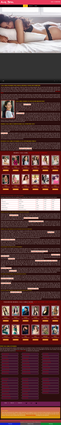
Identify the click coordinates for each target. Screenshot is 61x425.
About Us (31, 5)
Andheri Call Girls (5, 359)
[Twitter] (26, 403)
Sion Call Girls (25, 392)
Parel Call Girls (25, 381)
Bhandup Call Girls (5, 367)
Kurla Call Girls (45, 373)
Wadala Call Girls (46, 389)
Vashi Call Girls (46, 378)
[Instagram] (36, 403)
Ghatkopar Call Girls (26, 367)
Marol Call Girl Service (6, 268)
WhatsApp (51, 423)
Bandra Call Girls (5, 362)
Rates (36, 5)
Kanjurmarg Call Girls (47, 362)
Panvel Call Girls (25, 384)
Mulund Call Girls (5, 392)
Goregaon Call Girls (26, 370)
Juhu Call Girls (45, 354)
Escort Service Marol (6, 283)
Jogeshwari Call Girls (26, 373)
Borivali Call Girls (5, 373)
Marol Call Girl (51, 232)
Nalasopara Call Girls (6, 395)
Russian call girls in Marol (25, 148)
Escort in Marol (27, 104)
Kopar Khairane (46, 370)
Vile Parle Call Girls (46, 384)
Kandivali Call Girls (46, 359)
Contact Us (20, 402)
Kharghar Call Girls (46, 367)
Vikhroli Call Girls (46, 381)
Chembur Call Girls (26, 354)
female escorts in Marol (21, 350)
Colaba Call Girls (25, 356)
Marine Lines (4, 381)
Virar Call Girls (45, 387)
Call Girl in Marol (20, 113)
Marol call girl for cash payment (36, 221)
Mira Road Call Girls (6, 389)
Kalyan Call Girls (46, 356)
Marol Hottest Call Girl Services (31, 218)
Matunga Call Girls (5, 387)
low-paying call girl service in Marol (39, 251)
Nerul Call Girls (25, 378)
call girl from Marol (13, 215)
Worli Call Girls (45, 392)
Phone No (10, 423)
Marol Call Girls (12, 270)
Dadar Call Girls (25, 359)
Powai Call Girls (25, 387)
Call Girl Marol (4, 133)
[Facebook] (31, 403)
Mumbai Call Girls (5, 354)
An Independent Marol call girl (8, 239)
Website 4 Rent (30, 423)
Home (6, 402)
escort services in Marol (16, 292)
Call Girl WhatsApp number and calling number (46, 260)
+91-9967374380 (57, 1)
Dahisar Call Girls (25, 362)
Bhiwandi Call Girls (5, 370)
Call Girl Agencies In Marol (7, 278)
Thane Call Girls (25, 395)
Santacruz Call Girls (26, 389)
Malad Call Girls (5, 378)
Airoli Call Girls (5, 356)
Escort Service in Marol (33, 288)
